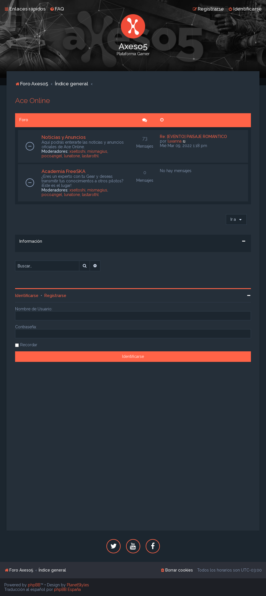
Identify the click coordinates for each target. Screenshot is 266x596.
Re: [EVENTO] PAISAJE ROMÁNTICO (193, 136)
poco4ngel (52, 156)
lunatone (72, 156)
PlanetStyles (78, 585)
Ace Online (32, 100)
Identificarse (26, 295)
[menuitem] (57, 9)
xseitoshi (77, 151)
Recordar (28, 345)
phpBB (34, 585)
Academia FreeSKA (63, 171)
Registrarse (55, 295)
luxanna (175, 141)
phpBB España (67, 589)
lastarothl (90, 156)
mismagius (97, 151)
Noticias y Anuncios (64, 137)
